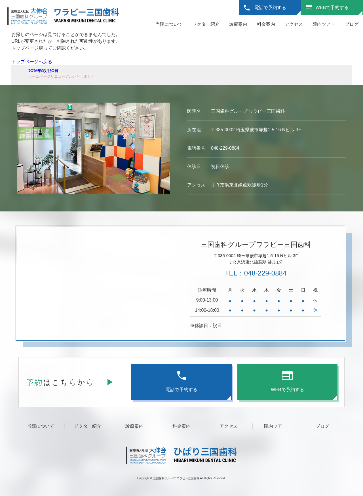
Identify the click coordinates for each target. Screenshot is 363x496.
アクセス (294, 24)
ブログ (351, 24)
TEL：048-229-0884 (255, 273)
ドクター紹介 (206, 24)
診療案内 (238, 24)
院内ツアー (324, 24)
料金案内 (266, 24)
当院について (169, 24)
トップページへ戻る (31, 61)
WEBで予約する (332, 7)
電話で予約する (270, 7)
